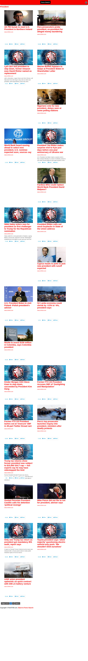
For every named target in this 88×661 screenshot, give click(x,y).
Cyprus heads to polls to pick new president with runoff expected (51, 278)
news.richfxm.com (8, 32)
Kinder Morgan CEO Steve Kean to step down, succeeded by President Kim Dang (18, 404)
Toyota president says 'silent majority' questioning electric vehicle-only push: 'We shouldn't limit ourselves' (51, 570)
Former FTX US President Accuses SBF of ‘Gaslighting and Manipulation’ (51, 403)
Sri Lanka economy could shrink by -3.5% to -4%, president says (49, 319)
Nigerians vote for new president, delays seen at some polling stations (49, 112)
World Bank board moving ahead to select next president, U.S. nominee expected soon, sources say (17, 155)
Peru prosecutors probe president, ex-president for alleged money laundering (50, 29)
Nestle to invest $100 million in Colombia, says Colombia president (17, 361)
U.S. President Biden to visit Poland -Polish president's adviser (17, 319)
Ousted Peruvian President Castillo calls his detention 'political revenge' (17, 527)
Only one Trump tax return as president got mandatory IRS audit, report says (18, 568)
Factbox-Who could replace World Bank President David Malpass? (50, 195)
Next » (17, 603)
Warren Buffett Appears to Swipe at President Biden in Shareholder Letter (50, 70)
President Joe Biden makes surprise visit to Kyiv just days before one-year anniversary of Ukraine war (50, 155)
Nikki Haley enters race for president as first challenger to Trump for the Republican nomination (17, 238)
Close (86, 2)
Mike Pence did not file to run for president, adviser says (51, 526)
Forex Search (45, 2)
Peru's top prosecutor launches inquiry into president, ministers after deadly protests (49, 445)
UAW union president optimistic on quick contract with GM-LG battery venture (17, 610)
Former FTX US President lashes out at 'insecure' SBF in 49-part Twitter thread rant (18, 444)
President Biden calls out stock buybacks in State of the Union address (50, 236)
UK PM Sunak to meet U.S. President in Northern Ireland (18, 28)
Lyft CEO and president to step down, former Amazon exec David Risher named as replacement (18, 72)
